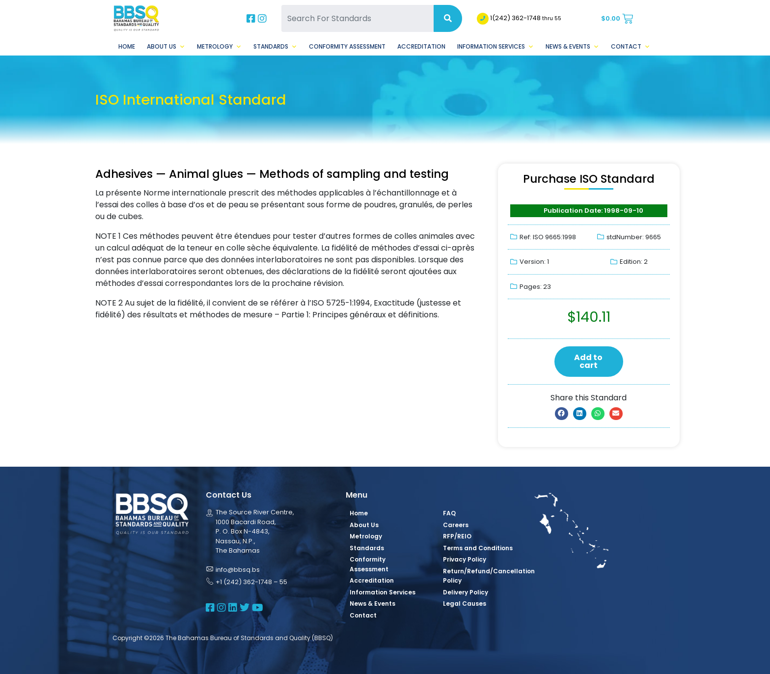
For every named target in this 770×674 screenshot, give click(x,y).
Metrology (219, 46)
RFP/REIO (457, 536)
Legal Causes (464, 603)
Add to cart (588, 361)
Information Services (495, 46)
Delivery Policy (465, 592)
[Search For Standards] (357, 18)
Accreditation (421, 46)
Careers (455, 525)
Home (126, 46)
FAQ (449, 513)
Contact (630, 46)
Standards (275, 46)
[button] (561, 413)
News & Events (572, 46)
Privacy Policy (464, 559)
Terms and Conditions (478, 548)
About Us (166, 46)
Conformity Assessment (347, 46)
